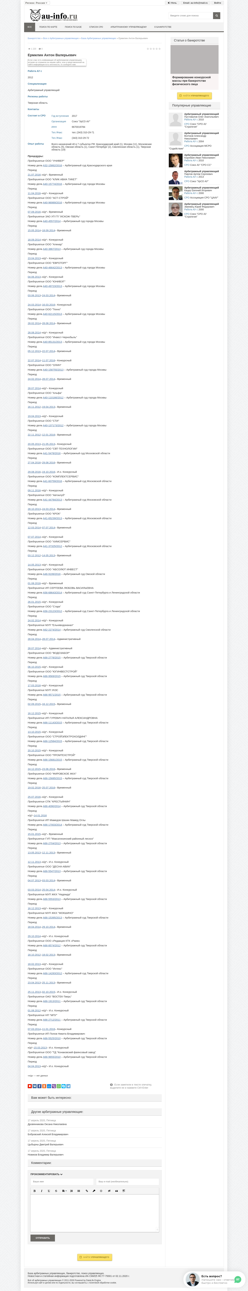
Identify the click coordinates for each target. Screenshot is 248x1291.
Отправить (43, 1238)
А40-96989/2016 (52, 202)
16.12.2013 (34, 908)
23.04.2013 (34, 258)
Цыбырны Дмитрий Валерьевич (45, 1144)
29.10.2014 (48, 926)
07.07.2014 (48, 527)
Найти (94, 1257)
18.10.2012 (34, 954)
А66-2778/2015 (52, 657)
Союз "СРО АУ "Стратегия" (195, 125)
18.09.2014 (48, 230)
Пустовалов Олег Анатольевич (201, 116)
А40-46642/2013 (52, 267)
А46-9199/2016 (52, 573)
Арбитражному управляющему (129, 27)
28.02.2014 (34, 323)
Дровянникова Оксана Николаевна (47, 1124)
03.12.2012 (34, 555)
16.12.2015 (48, 704)
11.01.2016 (48, 1029)
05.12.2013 (34, 351)
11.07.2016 (48, 360)
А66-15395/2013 (52, 917)
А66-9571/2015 (52, 694)
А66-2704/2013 (52, 843)
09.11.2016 (34, 490)
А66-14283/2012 (52, 973)
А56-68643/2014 (52, 592)
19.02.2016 (34, 787)
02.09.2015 (34, 704)
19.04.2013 (48, 406)
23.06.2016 (48, 769)
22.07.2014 (48, 351)
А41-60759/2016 (52, 481)
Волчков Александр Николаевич (195, 137)
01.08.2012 (34, 1010)
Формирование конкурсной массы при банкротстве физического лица (194, 59)
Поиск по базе (73, 27)
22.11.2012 (34, 434)
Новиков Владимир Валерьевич (45, 1154)
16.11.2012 (34, 406)
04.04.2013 (34, 1066)
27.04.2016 (34, 462)
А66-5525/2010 (52, 1038)
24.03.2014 (48, 295)
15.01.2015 (34, 834)
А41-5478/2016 (52, 453)
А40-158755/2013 (53, 369)
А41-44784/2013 (52, 499)
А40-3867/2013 (52, 248)
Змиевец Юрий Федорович (199, 206)
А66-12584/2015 (52, 741)
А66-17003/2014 (52, 824)
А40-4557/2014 (52, 221)
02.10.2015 (48, 991)
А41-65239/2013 (52, 518)
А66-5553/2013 (52, 899)
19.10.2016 (48, 471)
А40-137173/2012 (53, 425)
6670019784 (78, 127)
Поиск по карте (48, 27)
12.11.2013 (48, 852)
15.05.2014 (34, 230)
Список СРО (96, 27)
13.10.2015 (34, 731)
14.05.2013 (48, 555)
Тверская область (38, 102)
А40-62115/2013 (52, 313)
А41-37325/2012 (52, 546)
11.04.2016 (34, 193)
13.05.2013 (34, 852)
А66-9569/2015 (52, 676)
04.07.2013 (34, 880)
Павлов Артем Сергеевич (198, 174)
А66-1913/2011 (52, 1001)
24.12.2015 (34, 769)
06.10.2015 (34, 666)
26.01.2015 (34, 601)
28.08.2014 (48, 323)
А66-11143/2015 (52, 722)
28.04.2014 (34, 639)
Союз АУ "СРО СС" (200, 165)
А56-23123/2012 (52, 611)
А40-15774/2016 (52, 183)
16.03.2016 (48, 304)
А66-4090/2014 (52, 806)
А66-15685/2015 (52, 778)
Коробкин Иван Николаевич (199, 157)
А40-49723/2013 (52, 286)
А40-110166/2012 (53, 397)
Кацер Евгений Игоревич (198, 190)
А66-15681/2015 (52, 759)
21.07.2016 (34, 174)
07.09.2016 (34, 211)
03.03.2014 (48, 880)
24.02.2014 (34, 378)
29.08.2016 (48, 462)
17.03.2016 (34, 685)
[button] (34, 1191)
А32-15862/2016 (52, 165)
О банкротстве (163, 27)
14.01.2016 (40, 815)
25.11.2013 (48, 982)
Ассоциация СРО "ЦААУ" (204, 197)
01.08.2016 (34, 583)
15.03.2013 (40, 1047)
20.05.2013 (34, 443)
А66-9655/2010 (52, 1056)
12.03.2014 (34, 527)
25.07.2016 (48, 787)
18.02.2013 (48, 954)
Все (30, 27)
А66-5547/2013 (52, 871)
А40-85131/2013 (52, 341)
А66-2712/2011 (52, 1019)
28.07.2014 (48, 378)
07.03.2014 (34, 1029)
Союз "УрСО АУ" (81, 121)
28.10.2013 (34, 508)
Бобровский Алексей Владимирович (48, 1134)
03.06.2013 (34, 295)
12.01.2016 (48, 434)
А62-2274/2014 (52, 629)
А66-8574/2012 (52, 945)
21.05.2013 (48, 443)
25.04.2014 (48, 889)
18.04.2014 (34, 926)
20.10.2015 (34, 750)
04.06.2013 (34, 276)
